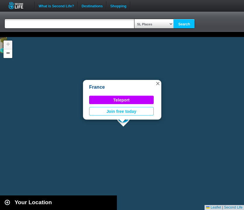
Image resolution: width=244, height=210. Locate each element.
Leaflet (213, 207)
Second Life (19, 5)
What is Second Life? (56, 5)
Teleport (121, 100)
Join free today (121, 111)
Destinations (92, 5)
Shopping (118, 5)
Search (184, 24)
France (97, 87)
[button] (157, 83)
